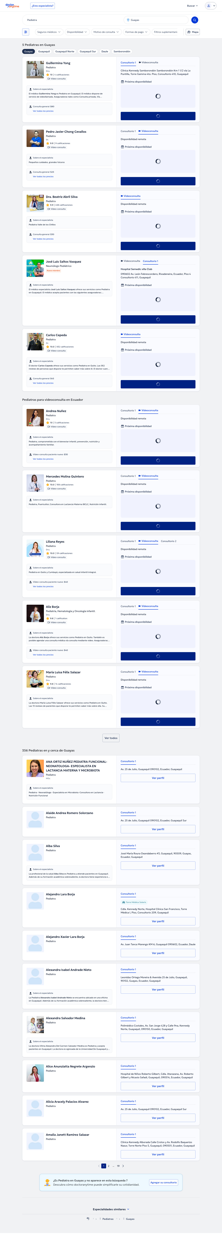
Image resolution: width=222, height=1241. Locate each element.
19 (118, 1174)
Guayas (28, 51)
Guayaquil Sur (88, 51)
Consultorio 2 (168, 542)
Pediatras (108, 1226)
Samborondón (122, 51)
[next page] (123, 1174)
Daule (104, 51)
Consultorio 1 (128, 62)
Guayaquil (44, 51)
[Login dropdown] (210, 5)
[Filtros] (25, 31)
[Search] (194, 20)
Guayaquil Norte (64, 51)
